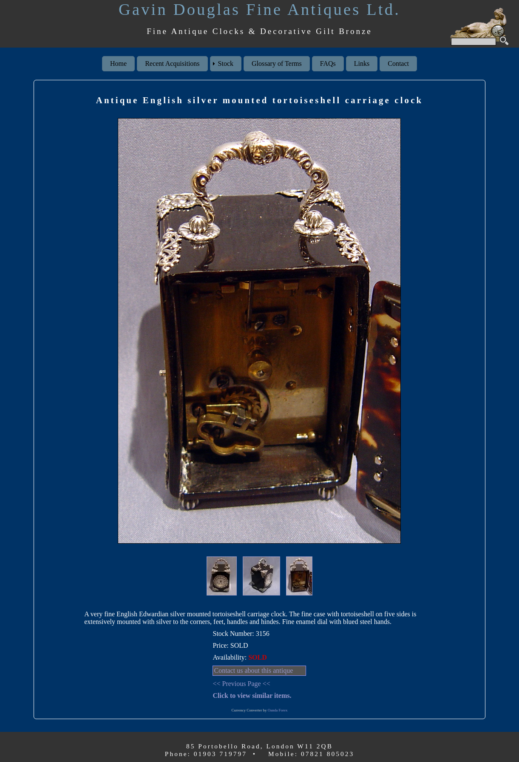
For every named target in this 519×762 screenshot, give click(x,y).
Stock (225, 63)
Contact (398, 63)
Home (118, 63)
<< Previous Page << (241, 683)
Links (361, 63)
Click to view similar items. (252, 695)
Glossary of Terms (277, 63)
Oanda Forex (278, 710)
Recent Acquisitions (172, 63)
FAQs (328, 63)
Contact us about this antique (253, 670)
